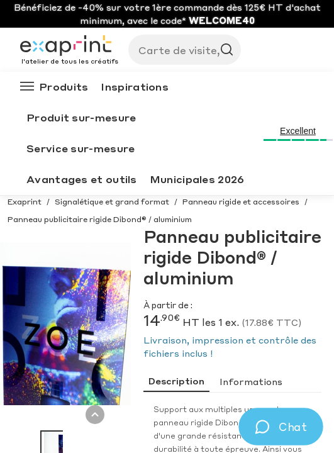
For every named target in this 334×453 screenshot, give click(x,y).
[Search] (179, 50)
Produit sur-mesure (81, 117)
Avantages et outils (81, 179)
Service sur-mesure (80, 148)
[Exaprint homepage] (69, 46)
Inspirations (135, 86)
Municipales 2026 (197, 179)
